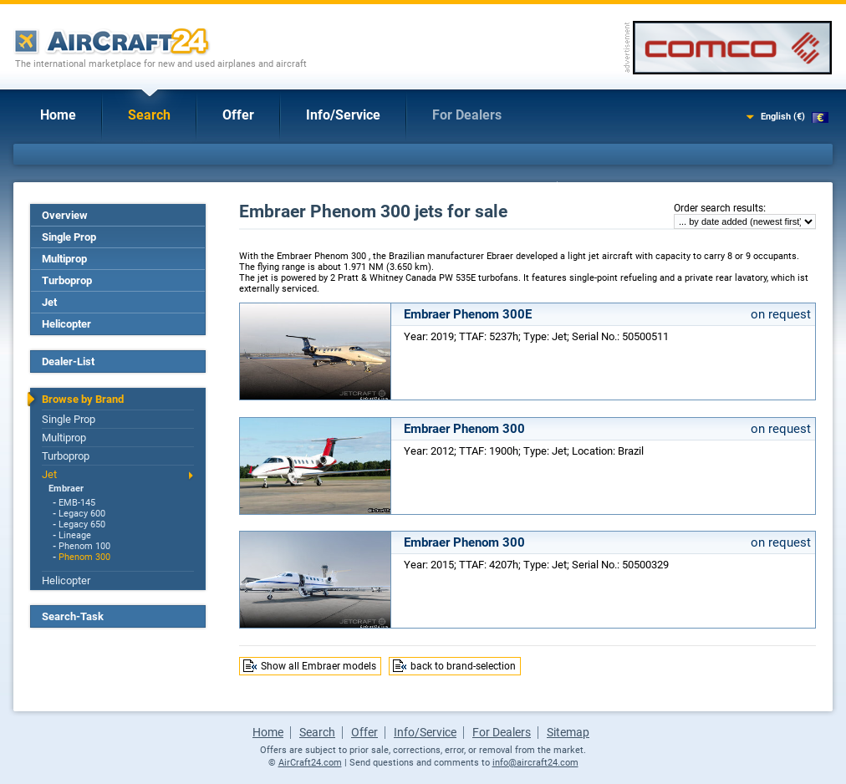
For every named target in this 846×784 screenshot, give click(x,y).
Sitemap (568, 732)
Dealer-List (68, 361)
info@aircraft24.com (535, 762)
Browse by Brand (83, 399)
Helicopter (66, 324)
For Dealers (467, 115)
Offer (238, 115)
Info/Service (343, 115)
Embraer (66, 488)
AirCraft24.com (310, 762)
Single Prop (69, 237)
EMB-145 (77, 502)
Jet (49, 302)
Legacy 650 (82, 524)
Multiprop (64, 258)
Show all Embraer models (318, 666)
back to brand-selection (463, 666)
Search (149, 115)
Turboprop (67, 280)
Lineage (75, 535)
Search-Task (73, 616)
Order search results (718, 208)
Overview (65, 215)
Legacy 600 (82, 513)
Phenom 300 (84, 557)
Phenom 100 (84, 546)
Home (58, 115)
